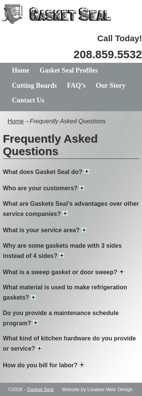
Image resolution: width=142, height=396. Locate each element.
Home (21, 70)
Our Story (110, 85)
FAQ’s (76, 85)
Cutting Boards (34, 85)
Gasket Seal (40, 389)
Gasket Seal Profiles (68, 70)
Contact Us (28, 100)
